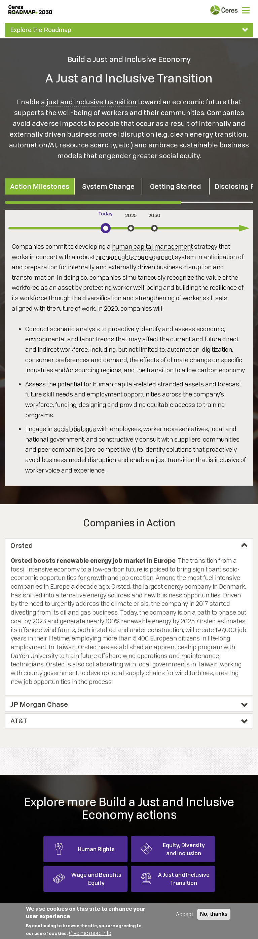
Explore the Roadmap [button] (40, 30)
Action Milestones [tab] (39, 186)
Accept (184, 914)
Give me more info (90, 933)
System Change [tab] (108, 186)
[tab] (129, 30)
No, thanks (214, 914)
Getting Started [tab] (175, 186)
